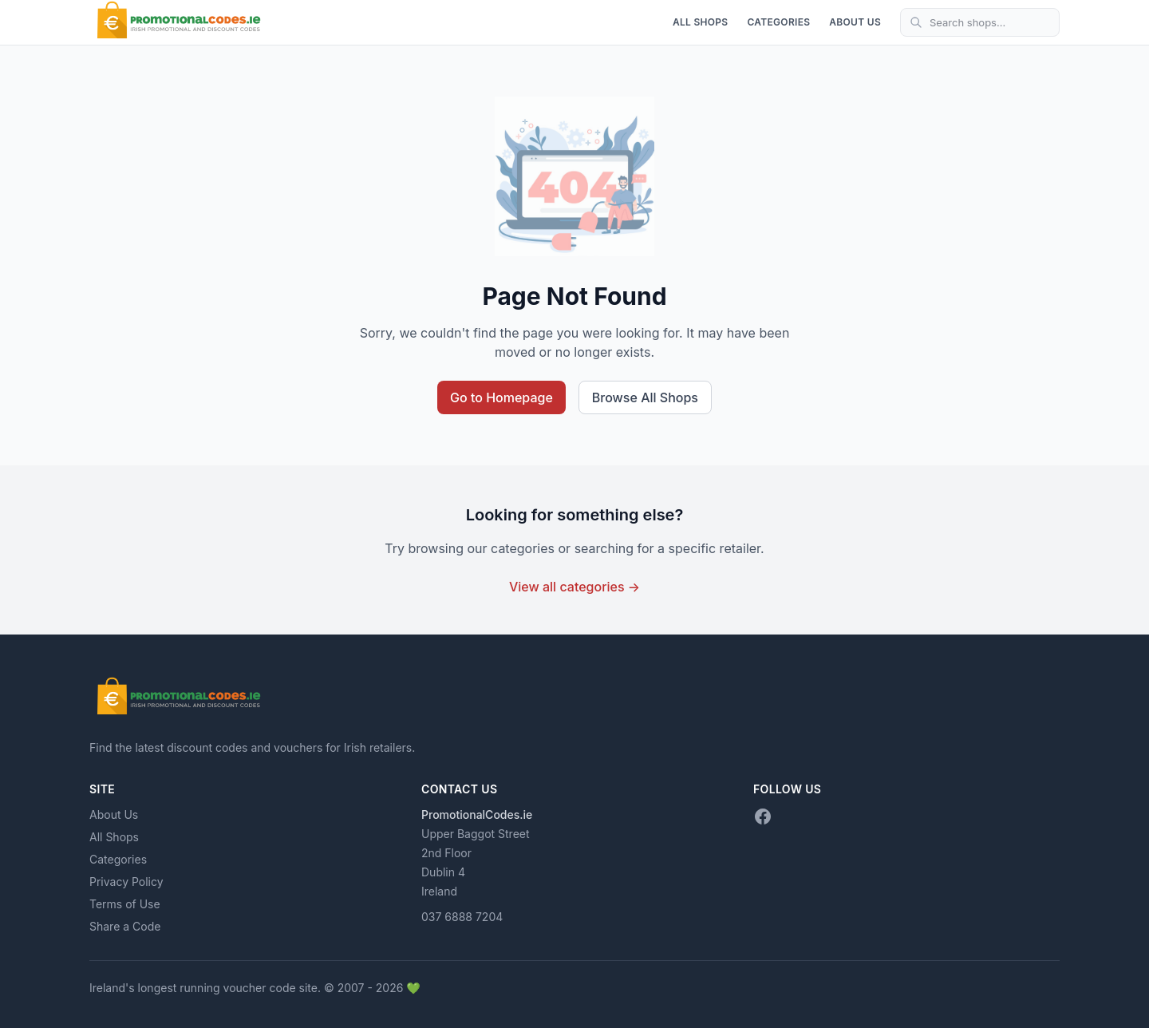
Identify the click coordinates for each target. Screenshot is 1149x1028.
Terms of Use (124, 904)
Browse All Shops (645, 397)
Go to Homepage (501, 397)
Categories (778, 22)
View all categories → (574, 587)
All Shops (700, 22)
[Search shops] (980, 22)
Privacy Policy (126, 881)
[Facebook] (762, 816)
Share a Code (124, 926)
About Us (855, 22)
